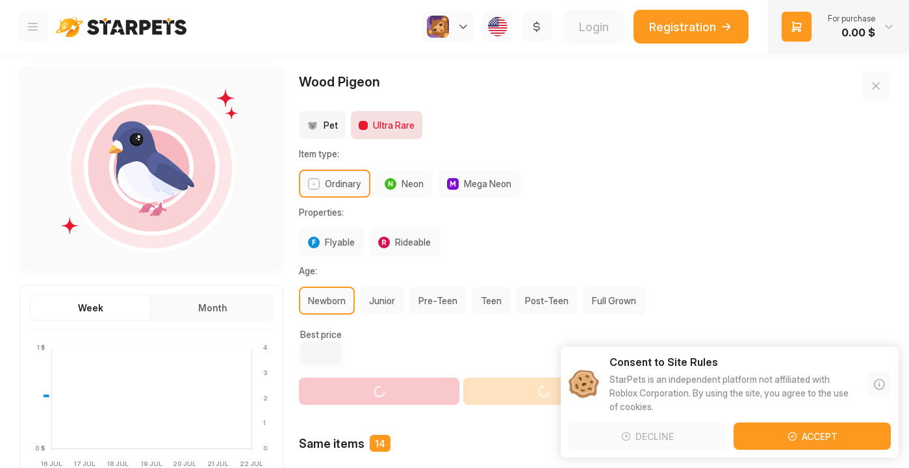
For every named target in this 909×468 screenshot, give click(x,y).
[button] (838, 26)
